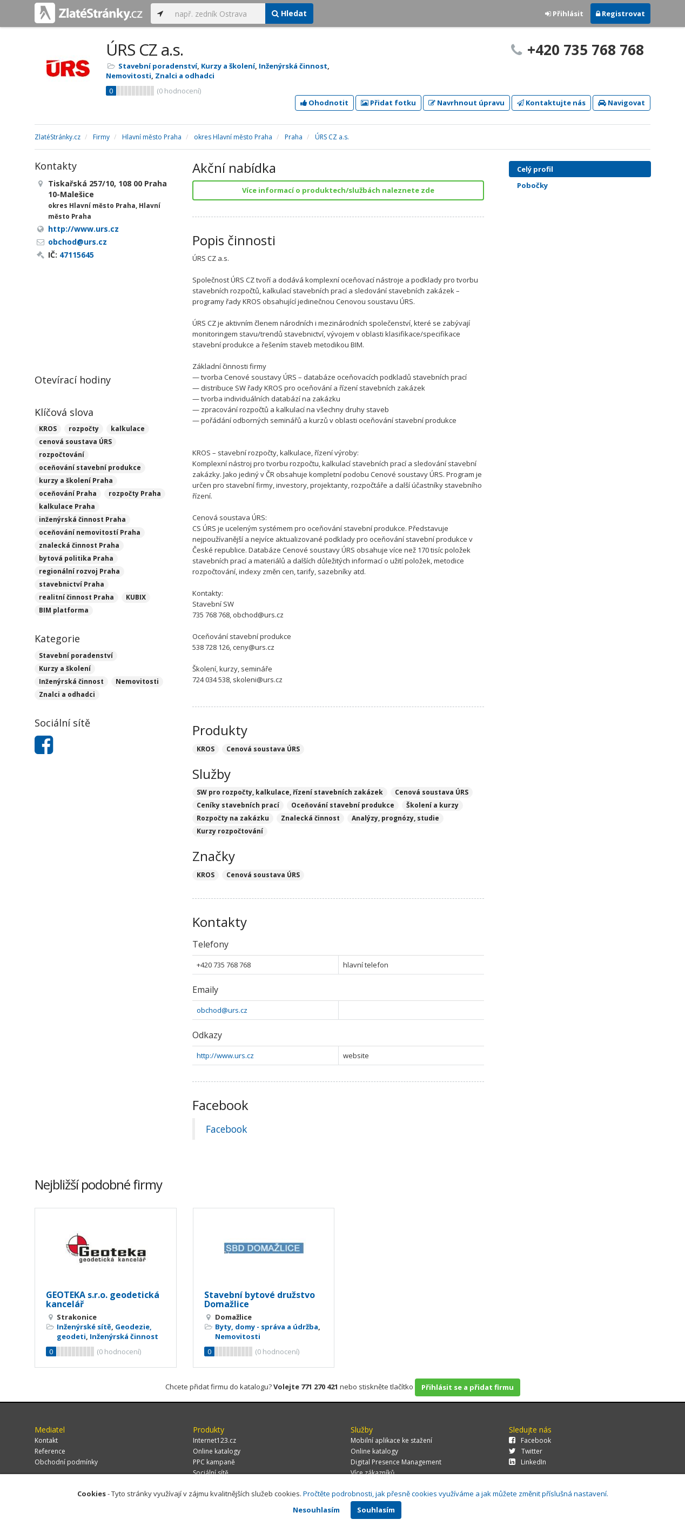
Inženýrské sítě (84, 1327)
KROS (48, 428)
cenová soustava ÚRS (75, 441)
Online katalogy (216, 1451)
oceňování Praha (68, 493)
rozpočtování (61, 454)
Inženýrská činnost (293, 66)
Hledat (289, 13)
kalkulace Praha (67, 506)
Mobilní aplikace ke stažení (391, 1440)
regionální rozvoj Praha (79, 571)
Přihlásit (564, 13)
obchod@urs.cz (222, 1010)
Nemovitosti (128, 75)
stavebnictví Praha (71, 584)
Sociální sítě (211, 1472)
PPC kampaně (214, 1462)
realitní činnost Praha (76, 597)
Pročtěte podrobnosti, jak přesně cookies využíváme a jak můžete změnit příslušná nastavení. (455, 1493)
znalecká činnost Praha (79, 545)
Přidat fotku (388, 102)
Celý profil (535, 169)
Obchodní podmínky (66, 1462)
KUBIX (136, 597)
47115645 (76, 255)
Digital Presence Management (396, 1462)
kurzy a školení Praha (76, 480)
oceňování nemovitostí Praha (89, 532)
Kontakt (46, 1440)
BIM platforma (64, 610)
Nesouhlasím (316, 1510)
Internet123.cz (214, 1440)
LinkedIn (527, 1462)
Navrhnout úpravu (466, 102)
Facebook (226, 1128)
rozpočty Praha (135, 493)
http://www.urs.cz (225, 1055)
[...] (217, 13)
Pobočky (532, 185)
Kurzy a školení (228, 66)
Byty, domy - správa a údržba (266, 1327)
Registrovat (620, 13)
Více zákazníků (372, 1472)
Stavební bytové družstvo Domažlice (259, 1299)
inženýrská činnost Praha (82, 519)
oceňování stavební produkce (90, 467)
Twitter (525, 1451)
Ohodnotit (324, 102)
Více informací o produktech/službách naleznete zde (338, 190)
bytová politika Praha (76, 558)
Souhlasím (376, 1510)
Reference (50, 1451)
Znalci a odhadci (184, 75)
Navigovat (621, 102)
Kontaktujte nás (551, 102)
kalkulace (128, 428)
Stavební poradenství (157, 66)
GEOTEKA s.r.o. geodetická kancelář (102, 1299)
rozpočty (84, 428)
